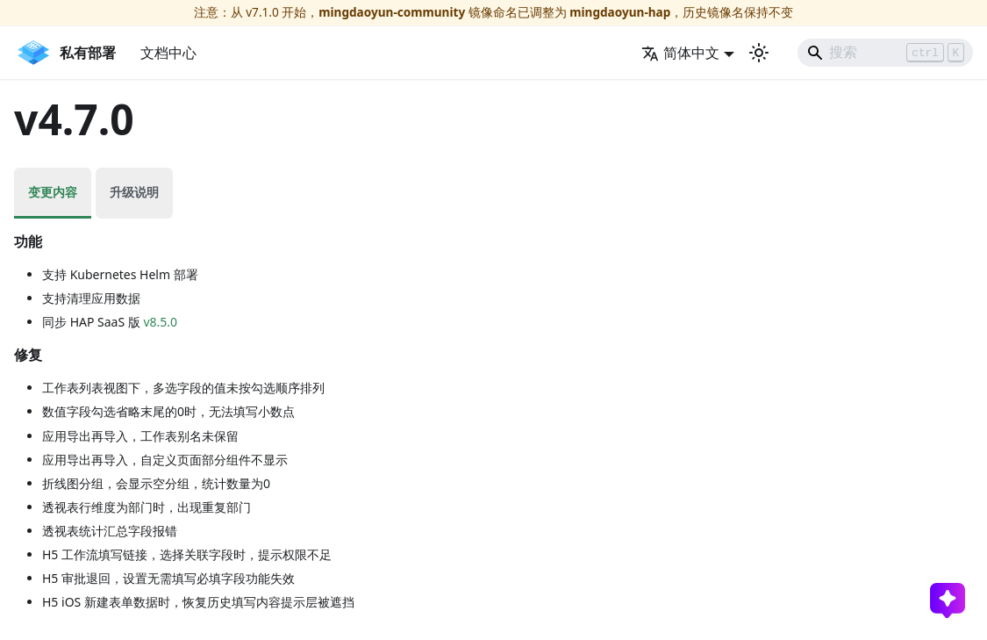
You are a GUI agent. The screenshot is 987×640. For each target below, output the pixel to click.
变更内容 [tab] (52, 191)
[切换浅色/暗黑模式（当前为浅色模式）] (759, 53)
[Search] (885, 53)
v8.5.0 (160, 321)
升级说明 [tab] (134, 191)
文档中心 (168, 52)
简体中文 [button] (680, 52)
